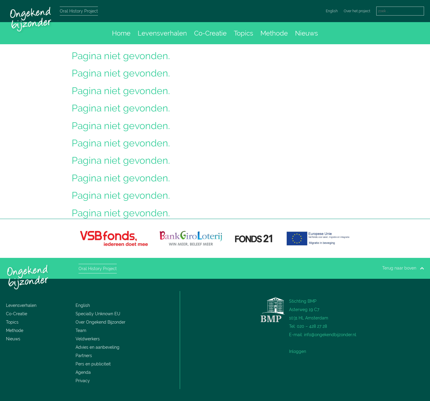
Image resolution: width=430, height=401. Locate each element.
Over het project (357, 11)
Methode (274, 33)
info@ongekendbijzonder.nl (330, 334)
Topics (243, 33)
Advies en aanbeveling (97, 347)
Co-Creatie (210, 33)
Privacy (83, 380)
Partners (84, 355)
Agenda (83, 372)
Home (121, 33)
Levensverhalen (162, 33)
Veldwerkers (88, 338)
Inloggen (297, 351)
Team (81, 330)
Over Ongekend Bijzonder (100, 322)
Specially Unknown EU (98, 313)
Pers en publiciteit (93, 364)
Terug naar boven (403, 268)
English (332, 11)
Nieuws (306, 33)
